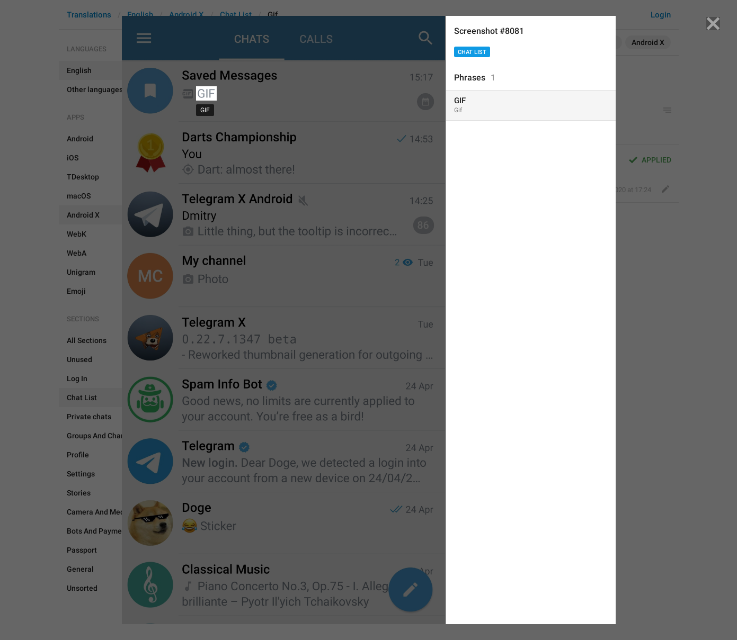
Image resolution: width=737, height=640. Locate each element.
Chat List (472, 52)
